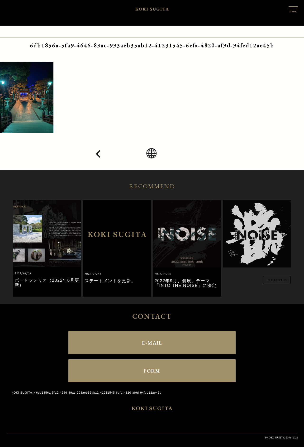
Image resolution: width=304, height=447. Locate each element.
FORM (152, 370)
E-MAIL (152, 342)
